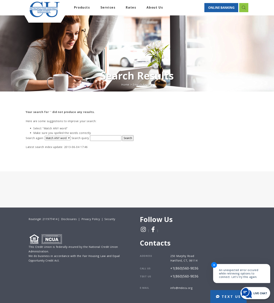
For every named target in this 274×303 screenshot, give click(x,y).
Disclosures (69, 219)
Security (109, 219)
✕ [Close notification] (214, 265)
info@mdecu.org (181, 288)
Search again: (35, 138)
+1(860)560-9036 (184, 268)
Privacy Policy (90, 219)
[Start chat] (255, 293)
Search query (80, 138)
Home (125, 84)
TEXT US (228, 296)
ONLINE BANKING (221, 8)
